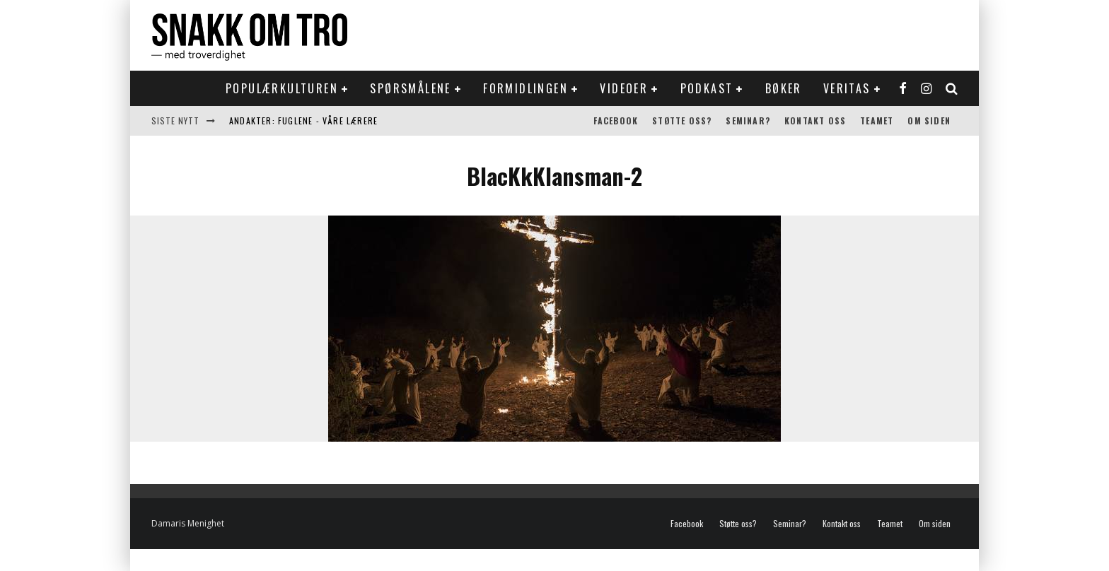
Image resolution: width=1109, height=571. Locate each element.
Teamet (876, 120)
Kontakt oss (815, 120)
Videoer (624, 88)
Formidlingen (525, 88)
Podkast (706, 88)
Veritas (847, 88)
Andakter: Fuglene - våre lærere (303, 120)
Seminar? (748, 120)
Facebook (616, 120)
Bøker (783, 88)
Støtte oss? (682, 120)
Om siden (929, 120)
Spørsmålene (410, 88)
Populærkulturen (282, 88)
